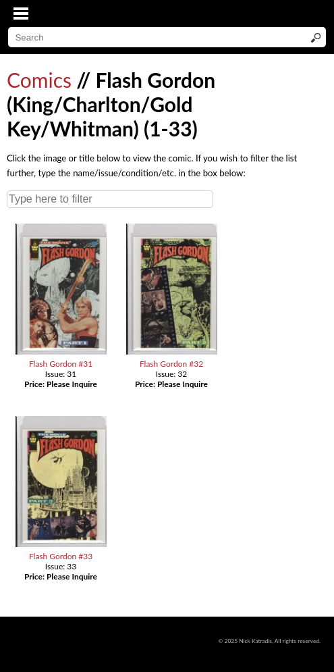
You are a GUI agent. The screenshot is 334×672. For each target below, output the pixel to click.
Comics (39, 80)
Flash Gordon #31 (60, 364)
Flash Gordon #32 (171, 364)
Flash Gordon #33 (60, 556)
